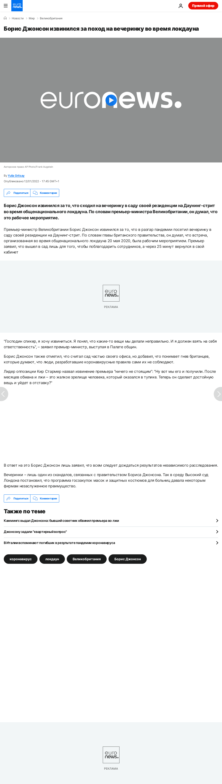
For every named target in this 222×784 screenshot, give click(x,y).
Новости (18, 18)
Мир (32, 18)
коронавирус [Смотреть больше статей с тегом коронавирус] (21, 559)
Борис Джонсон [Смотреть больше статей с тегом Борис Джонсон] (127, 559)
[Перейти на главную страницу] (17, 5)
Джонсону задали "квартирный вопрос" (35, 532)
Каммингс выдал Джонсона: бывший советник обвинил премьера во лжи (61, 521)
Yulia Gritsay (16, 175)
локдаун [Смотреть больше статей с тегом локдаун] (52, 559)
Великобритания (51, 18)
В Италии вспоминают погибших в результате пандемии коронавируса (59, 543)
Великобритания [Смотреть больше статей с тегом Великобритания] (87, 559)
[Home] (5, 18)
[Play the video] (111, 100)
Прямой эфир (203, 6)
